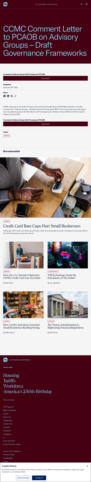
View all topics (9, 400)
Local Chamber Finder (12, 444)
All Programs (8, 407)
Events (6, 413)
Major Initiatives (9, 410)
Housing (11, 375)
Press (5, 461)
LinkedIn (6, 427)
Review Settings (23, 478)
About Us (7, 417)
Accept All (39, 478)
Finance (6, 135)
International (53, 271)
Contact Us (7, 424)
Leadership (7, 420)
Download (45, 78)
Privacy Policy (8, 454)
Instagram (7, 434)
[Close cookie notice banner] (87, 466)
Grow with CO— (9, 441)
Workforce (13, 386)
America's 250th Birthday (27, 391)
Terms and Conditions (11, 451)
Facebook (7, 431)
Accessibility (8, 458)
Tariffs (9, 380)
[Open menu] (86, 4)
